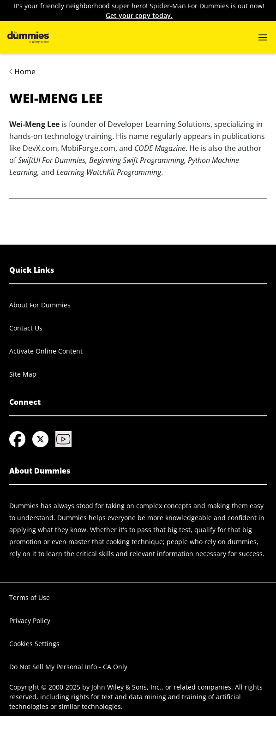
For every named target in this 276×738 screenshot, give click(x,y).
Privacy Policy (29, 620)
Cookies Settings (34, 643)
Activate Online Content (46, 351)
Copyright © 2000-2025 (44, 687)
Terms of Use (29, 597)
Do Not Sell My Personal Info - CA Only (68, 666)
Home (25, 71)
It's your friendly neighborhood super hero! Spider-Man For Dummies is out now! (139, 10)
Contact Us (25, 328)
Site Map (22, 374)
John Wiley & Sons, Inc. (126, 687)
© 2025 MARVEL (33, 725)
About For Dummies (40, 304)
